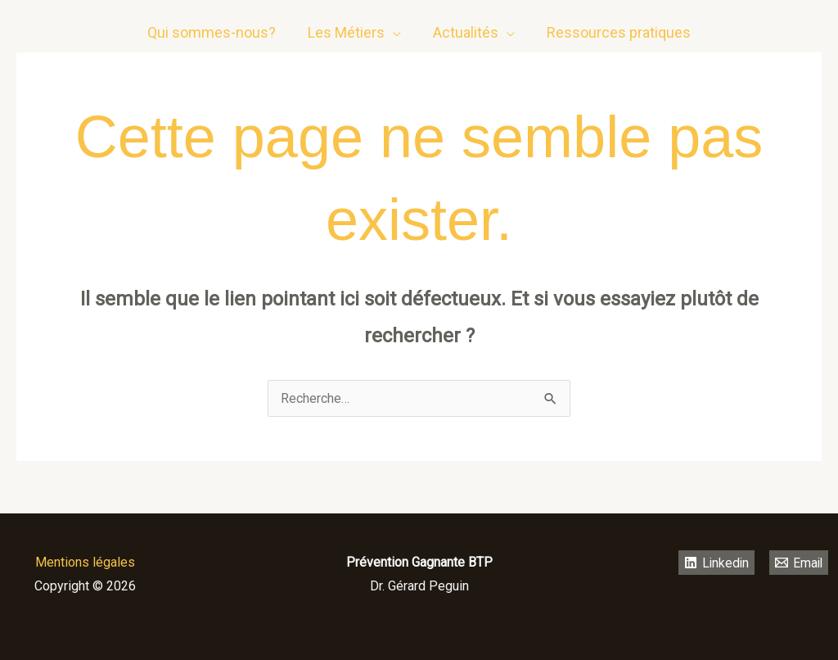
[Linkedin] (776, 27)
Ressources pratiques (615, 26)
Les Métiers (347, 26)
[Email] (799, 562)
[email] (809, 27)
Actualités (465, 26)
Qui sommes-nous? (215, 26)
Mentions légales (85, 562)
